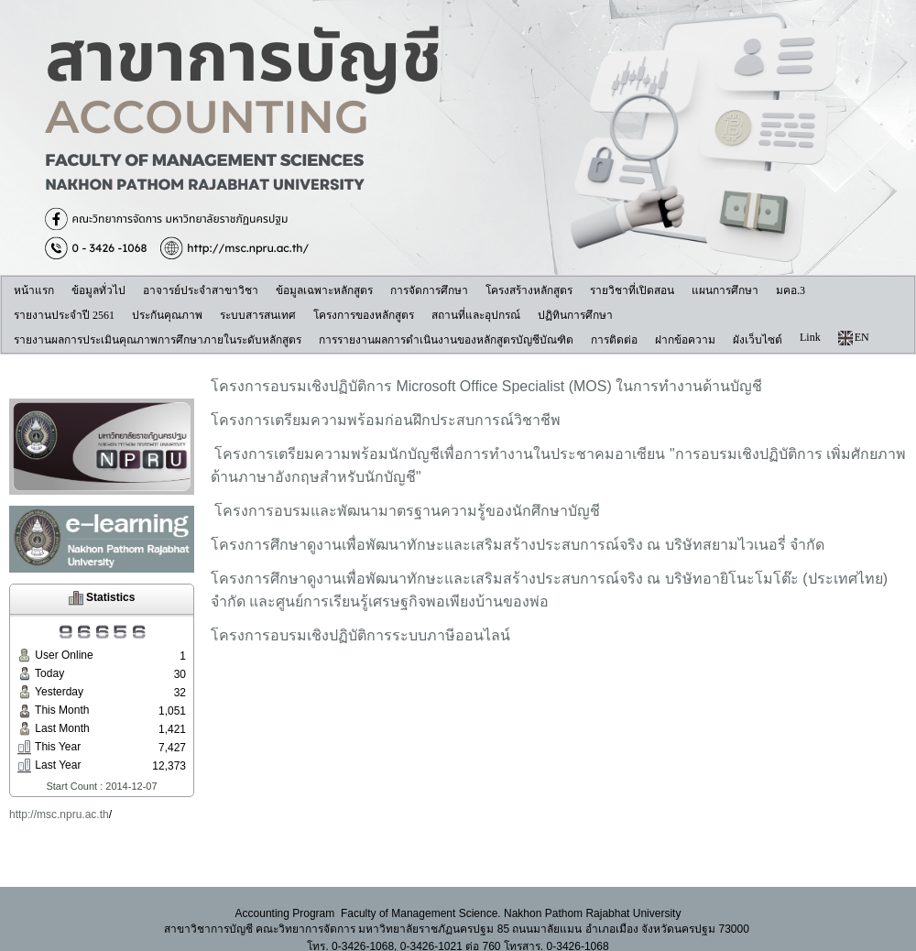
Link (810, 337)
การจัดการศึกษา (429, 290)
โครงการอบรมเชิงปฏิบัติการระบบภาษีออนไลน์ (360, 635)
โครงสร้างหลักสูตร (528, 290)
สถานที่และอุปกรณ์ (475, 315)
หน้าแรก (34, 290)
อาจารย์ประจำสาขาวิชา (200, 290)
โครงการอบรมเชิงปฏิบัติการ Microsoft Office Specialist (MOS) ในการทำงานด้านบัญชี (489, 386)
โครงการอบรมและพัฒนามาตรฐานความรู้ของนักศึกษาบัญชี (405, 511)
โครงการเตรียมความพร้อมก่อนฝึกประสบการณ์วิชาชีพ (386, 420)
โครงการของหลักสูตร (363, 315)
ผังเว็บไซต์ (757, 339)
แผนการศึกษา (725, 290)
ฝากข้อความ (685, 339)
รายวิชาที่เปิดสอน (632, 290)
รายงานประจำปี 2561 (64, 315)
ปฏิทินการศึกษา (575, 315)
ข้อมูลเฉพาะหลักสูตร (324, 290)
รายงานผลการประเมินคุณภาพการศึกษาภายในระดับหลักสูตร (157, 339)
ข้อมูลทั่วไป (98, 290)
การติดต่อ (614, 339)
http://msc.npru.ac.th (59, 814)
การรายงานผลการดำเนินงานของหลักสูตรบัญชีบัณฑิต (446, 339)
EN (853, 338)
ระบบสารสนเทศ (258, 315)
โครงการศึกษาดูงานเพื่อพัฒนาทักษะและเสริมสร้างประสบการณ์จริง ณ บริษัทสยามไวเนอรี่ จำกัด (517, 544)
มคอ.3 (790, 290)
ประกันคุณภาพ (167, 315)
